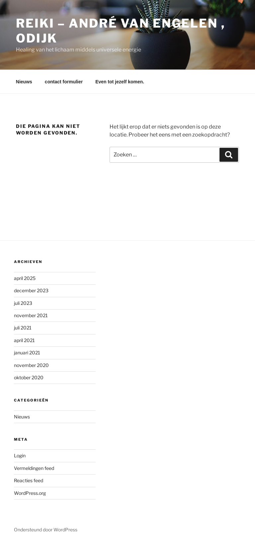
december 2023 (31, 290)
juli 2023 (23, 303)
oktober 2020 (28, 377)
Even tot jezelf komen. (119, 81)
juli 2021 (23, 327)
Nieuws (24, 81)
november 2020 (31, 365)
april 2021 (24, 340)
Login (20, 455)
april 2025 (25, 278)
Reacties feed (28, 480)
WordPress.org (30, 493)
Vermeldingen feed (34, 468)
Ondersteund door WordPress (45, 529)
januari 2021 (27, 352)
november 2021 (31, 315)
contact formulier (64, 81)
